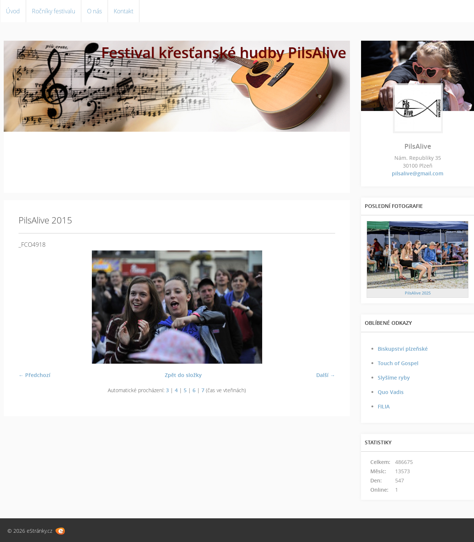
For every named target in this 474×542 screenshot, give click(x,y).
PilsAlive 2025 (418, 293)
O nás (94, 11)
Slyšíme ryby (394, 377)
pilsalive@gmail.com (417, 173)
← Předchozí (34, 374)
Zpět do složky (183, 374)
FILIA (384, 406)
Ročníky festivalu (53, 11)
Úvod (13, 11)
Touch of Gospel (398, 363)
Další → (325, 374)
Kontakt (123, 11)
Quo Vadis (391, 391)
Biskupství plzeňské (403, 348)
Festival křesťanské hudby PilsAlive (223, 52)
